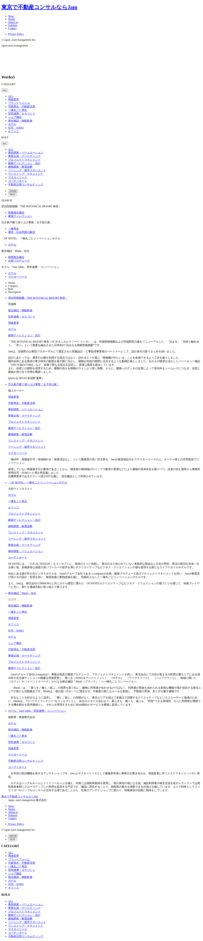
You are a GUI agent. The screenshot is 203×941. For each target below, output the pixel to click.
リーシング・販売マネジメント (27, 170)
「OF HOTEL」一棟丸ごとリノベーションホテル (37, 482)
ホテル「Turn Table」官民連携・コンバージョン (37, 710)
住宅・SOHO (16, 127)
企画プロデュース (19, 260)
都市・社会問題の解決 (21, 232)
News (11, 16)
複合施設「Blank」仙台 (22, 593)
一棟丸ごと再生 (17, 110)
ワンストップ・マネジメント (25, 173)
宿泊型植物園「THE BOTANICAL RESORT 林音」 (38, 297)
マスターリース (17, 177)
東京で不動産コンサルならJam (39, 7)
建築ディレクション (20, 216)
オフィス (13, 131)
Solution (12, 25)
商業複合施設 (16, 212)
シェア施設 (15, 117)
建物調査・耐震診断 (20, 166)
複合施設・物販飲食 (20, 120)
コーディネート (17, 181)
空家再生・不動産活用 (21, 106)
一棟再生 (13, 228)
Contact (12, 28)
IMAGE (13, 191)
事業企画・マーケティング (24, 156)
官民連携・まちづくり (21, 113)
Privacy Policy (16, 34)
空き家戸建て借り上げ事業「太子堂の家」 (33, 384)
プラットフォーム (19, 103)
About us (13, 22)
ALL (5, 90)
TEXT (12, 194)
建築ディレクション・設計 (24, 163)
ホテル (12, 124)
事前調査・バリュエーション (25, 152)
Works (11, 19)
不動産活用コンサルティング (25, 184)
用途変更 (13, 99)
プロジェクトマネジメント (24, 159)
